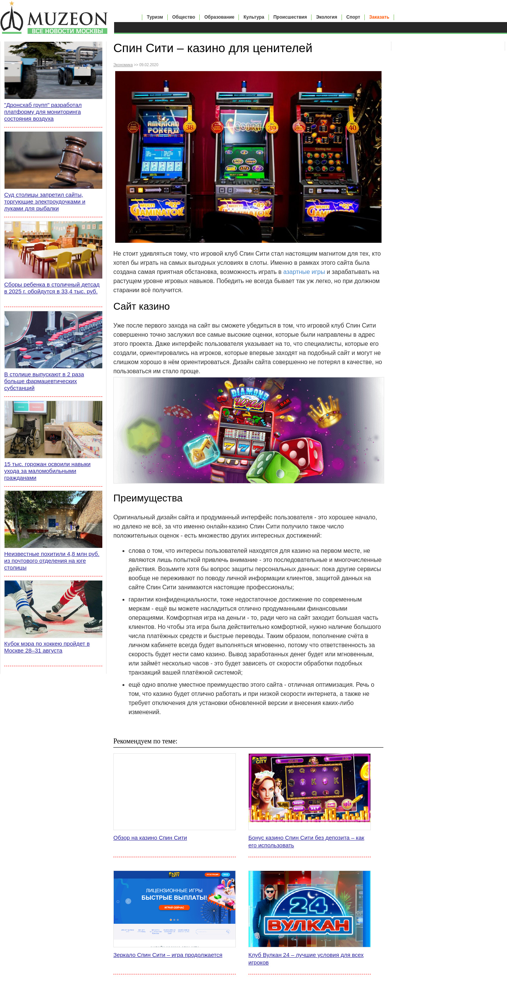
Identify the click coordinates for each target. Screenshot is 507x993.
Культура (253, 17)
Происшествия (290, 17)
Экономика (123, 65)
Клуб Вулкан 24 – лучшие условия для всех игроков (306, 959)
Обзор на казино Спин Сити (150, 837)
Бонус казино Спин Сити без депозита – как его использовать (306, 841)
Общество (183, 17)
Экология (326, 17)
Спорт (353, 17)
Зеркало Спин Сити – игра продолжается (168, 955)
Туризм (155, 17)
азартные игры (304, 272)
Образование (219, 17)
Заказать (379, 17)
